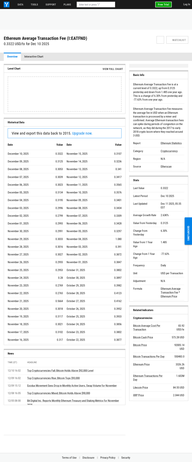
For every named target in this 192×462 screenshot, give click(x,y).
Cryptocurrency (169, 151)
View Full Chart (113, 68)
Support (51, 4)
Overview (12, 56)
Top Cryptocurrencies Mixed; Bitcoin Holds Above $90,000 (58, 393)
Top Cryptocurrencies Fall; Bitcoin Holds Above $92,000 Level (60, 370)
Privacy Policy (107, 457)
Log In (186, 4)
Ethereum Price (169, 296)
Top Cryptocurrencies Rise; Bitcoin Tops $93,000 (53, 378)
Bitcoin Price (140, 345)
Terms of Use (69, 457)
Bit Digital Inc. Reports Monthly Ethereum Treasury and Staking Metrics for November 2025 (73, 403)
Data (20, 4)
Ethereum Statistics (171, 143)
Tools (34, 4)
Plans (67, 4)
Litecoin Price (140, 387)
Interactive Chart (33, 56)
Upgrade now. (82, 133)
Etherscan (166, 166)
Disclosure (88, 457)
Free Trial (163, 4)
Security (125, 457)
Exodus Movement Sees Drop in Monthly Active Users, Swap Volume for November (72, 385)
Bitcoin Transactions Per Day (148, 356)
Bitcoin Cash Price (143, 337)
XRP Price (138, 395)
